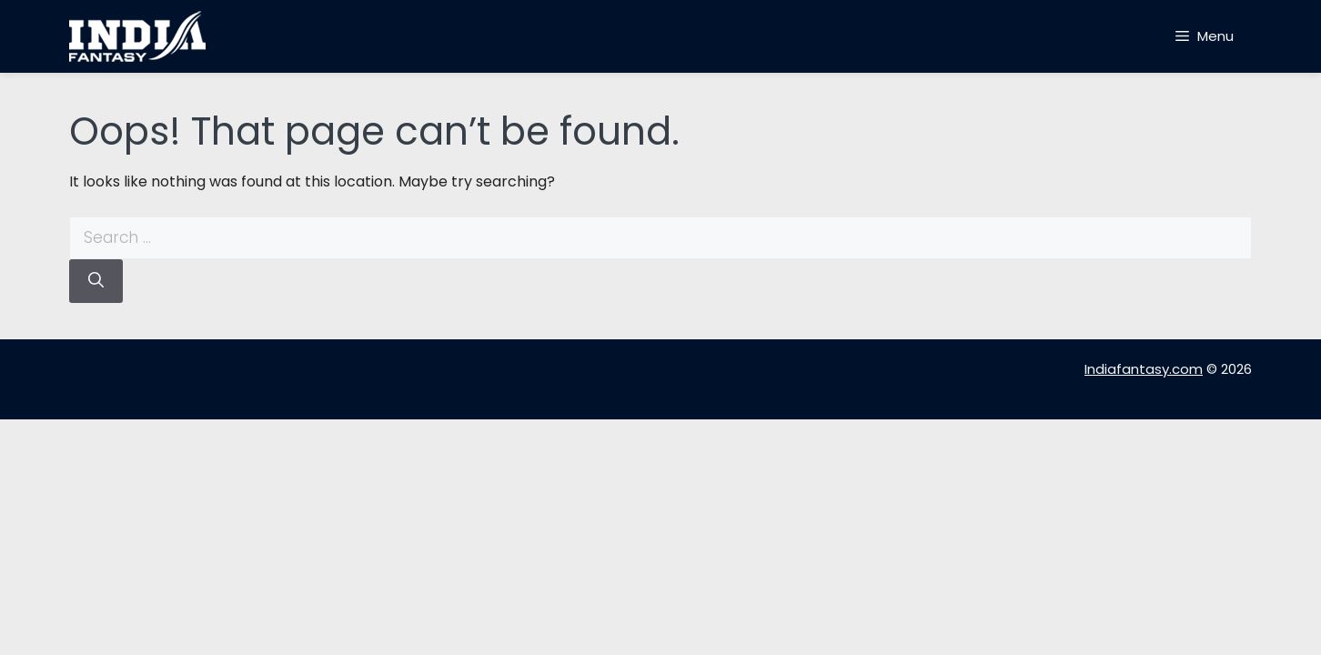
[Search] (96, 281)
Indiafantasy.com (1143, 368)
